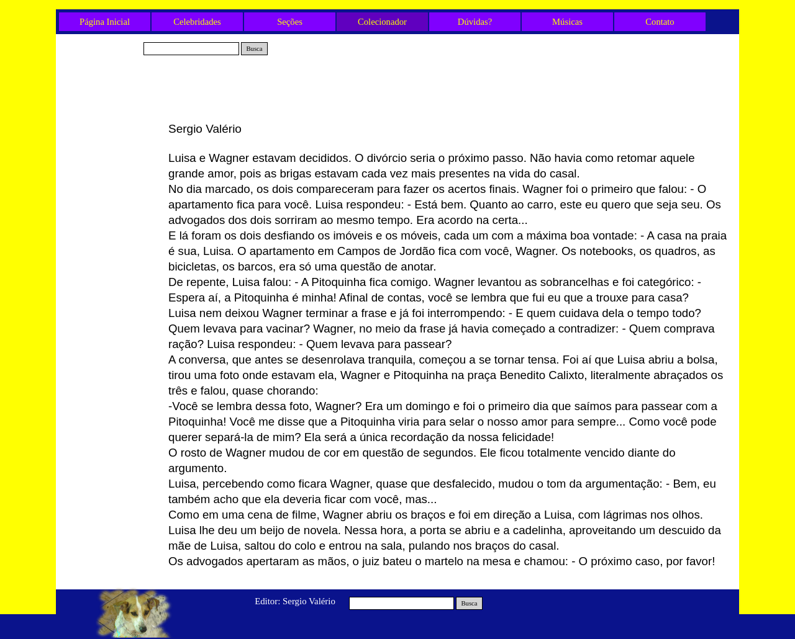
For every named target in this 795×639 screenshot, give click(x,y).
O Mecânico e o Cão (112, 335)
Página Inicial (105, 22)
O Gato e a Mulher (112, 171)
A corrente (111, 294)
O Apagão (112, 274)
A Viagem (112, 315)
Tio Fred (111, 151)
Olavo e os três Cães (112, 212)
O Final (111, 253)
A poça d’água (112, 192)
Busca (254, 48)
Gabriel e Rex (111, 130)
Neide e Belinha (112, 233)
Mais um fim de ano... (112, 355)
